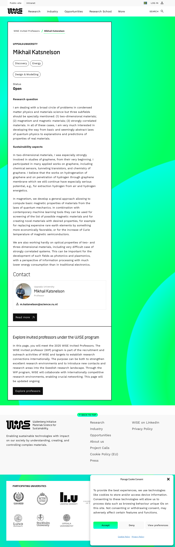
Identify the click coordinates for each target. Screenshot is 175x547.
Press (94, 460)
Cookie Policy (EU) (104, 454)
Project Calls (99, 448)
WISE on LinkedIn (145, 422)
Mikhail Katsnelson (54, 31)
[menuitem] (34, 11)
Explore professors (27, 391)
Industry (52, 11)
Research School (100, 11)
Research (34, 11)
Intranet (30, 3)
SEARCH (154, 11)
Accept (105, 525)
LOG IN (154, 3)
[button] (168, 479)
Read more (25, 317)
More (121, 11)
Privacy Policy (138, 537)
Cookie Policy (124, 537)
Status (17, 84)
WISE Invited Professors (27, 31)
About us (97, 441)
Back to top (88, 415)
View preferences (158, 525)
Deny (132, 525)
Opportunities (74, 11)
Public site (15, 3)
